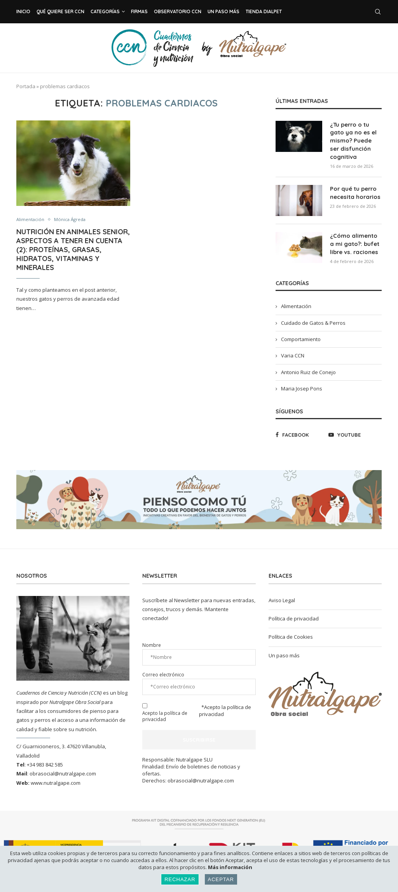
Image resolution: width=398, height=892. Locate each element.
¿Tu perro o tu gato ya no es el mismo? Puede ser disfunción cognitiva (355, 139)
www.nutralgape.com (55, 779)
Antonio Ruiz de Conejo (308, 368)
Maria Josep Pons (301, 385)
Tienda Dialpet (264, 11)
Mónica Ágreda (74, 220)
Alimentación (31, 220)
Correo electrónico (163, 671)
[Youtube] (353, 431)
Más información (230, 867)
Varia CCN (292, 351)
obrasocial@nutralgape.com (63, 770)
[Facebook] (300, 431)
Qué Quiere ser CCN (60, 11)
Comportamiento (301, 335)
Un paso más (223, 11)
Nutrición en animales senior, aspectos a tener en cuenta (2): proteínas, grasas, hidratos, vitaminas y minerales (73, 250)
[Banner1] (325, 690)
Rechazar (179, 879)
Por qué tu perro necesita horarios (354, 190)
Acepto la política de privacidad (164, 712)
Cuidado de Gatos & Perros (313, 319)
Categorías (105, 11)
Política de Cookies (291, 633)
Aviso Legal (282, 596)
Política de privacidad (294, 615)
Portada (25, 86)
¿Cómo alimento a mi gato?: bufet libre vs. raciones (355, 241)
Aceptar (221, 879)
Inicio (23, 11)
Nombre (151, 641)
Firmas (139, 11)
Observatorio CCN (177, 11)
